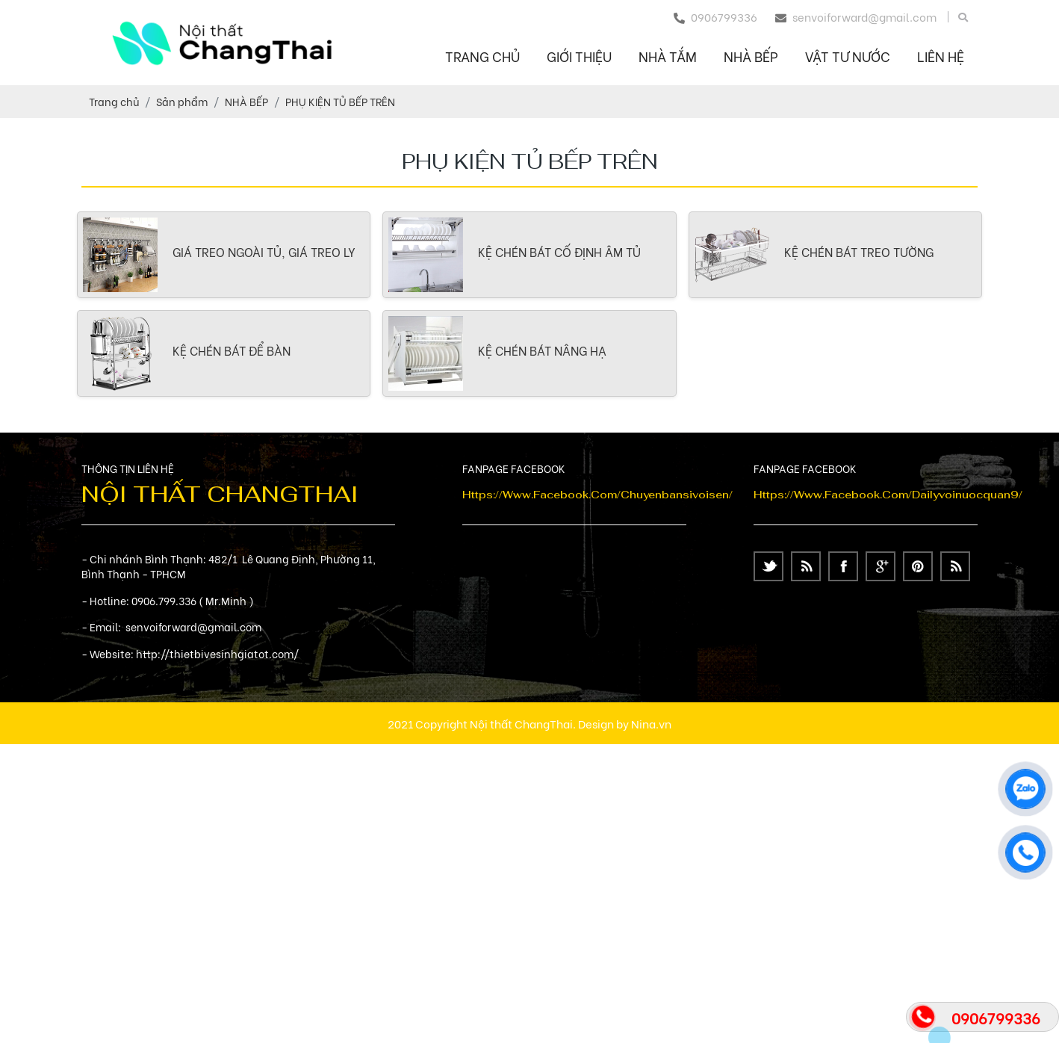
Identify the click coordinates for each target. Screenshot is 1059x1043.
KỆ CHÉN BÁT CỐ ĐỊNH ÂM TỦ (559, 251)
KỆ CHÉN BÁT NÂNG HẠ (542, 350)
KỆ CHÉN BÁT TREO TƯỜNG (859, 251)
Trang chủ (482, 56)
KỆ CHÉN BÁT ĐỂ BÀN (232, 350)
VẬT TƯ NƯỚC (847, 56)
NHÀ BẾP (751, 56)
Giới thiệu (579, 56)
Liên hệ (940, 56)
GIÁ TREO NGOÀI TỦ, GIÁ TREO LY (264, 251)
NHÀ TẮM (668, 56)
